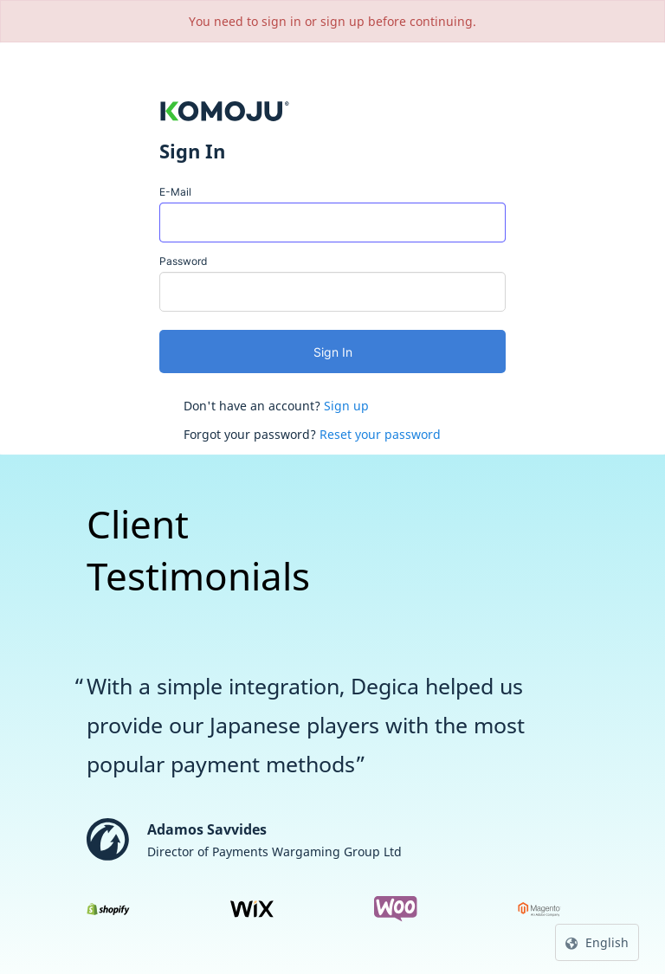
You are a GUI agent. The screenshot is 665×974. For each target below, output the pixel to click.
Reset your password (380, 434)
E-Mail (175, 191)
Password (183, 261)
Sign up (346, 405)
